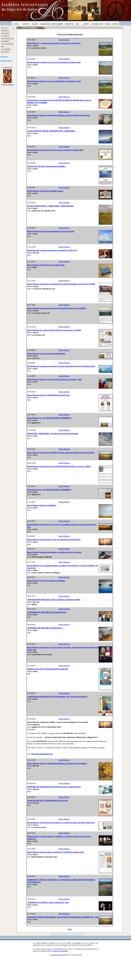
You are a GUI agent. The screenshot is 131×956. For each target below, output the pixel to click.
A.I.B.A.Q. (59, 955)
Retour (69, 929)
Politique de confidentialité (60, 951)
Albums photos (6, 61)
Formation (4, 57)
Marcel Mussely (64, 40)
